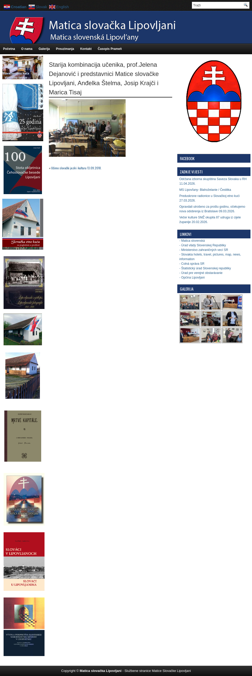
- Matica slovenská (192, 240)
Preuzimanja (65, 49)
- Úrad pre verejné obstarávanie (201, 273)
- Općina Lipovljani (192, 277)
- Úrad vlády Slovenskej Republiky (202, 245)
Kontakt (86, 49)
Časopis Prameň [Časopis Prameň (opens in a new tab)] (110, 49)
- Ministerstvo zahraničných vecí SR (203, 250)
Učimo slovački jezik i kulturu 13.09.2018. (76, 168)
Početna (9, 49)
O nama (26, 49)
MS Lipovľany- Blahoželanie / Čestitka (205, 190)
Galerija (44, 49)
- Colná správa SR (191, 263)
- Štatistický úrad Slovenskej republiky (205, 268)
